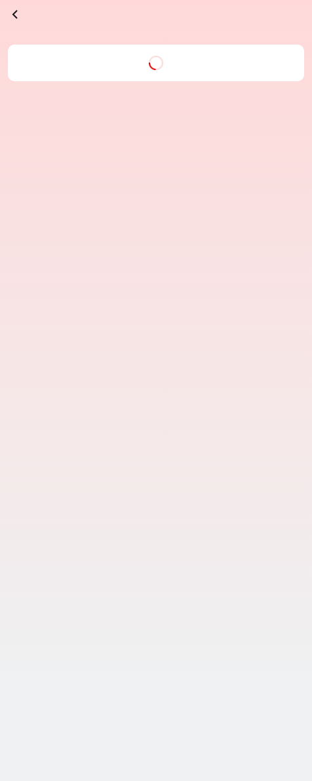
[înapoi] (16, 14)
